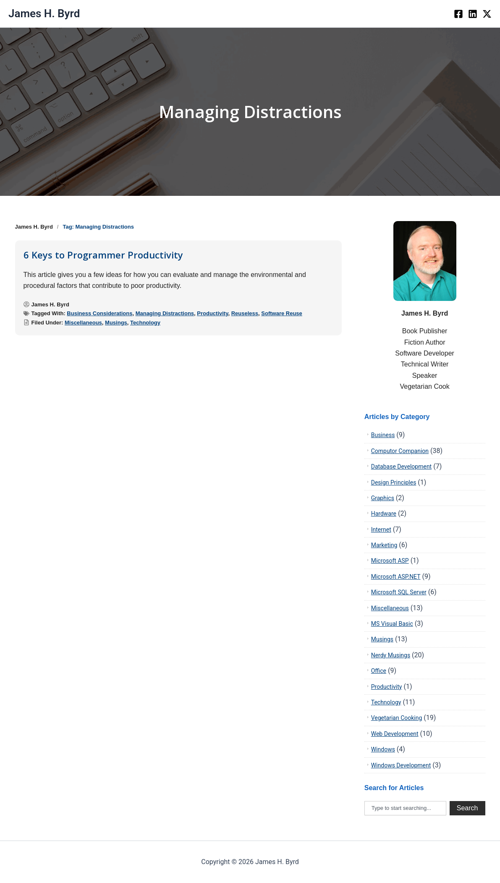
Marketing (384, 545)
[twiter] (487, 13)
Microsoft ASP (390, 560)
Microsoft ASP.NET (396, 576)
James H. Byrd (44, 13)
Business (383, 435)
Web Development (395, 733)
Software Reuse (281, 313)
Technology (145, 322)
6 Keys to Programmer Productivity (103, 254)
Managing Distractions (165, 313)
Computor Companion (400, 451)
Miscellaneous (83, 322)
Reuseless (244, 313)
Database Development (401, 466)
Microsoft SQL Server (399, 592)
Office (378, 670)
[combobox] (405, 808)
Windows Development (401, 765)
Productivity (212, 313)
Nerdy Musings (390, 655)
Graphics (382, 498)
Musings (116, 322)
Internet (381, 529)
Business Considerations (99, 313)
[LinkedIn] (472, 13)
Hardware (383, 513)
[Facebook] (458, 13)
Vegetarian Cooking (396, 717)
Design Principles (393, 482)
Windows (383, 749)
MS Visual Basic (392, 623)
